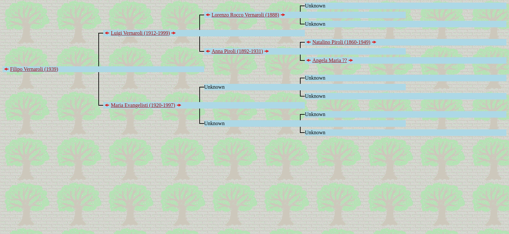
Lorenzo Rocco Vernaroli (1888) (245, 15)
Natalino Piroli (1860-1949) (341, 42)
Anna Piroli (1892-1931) (237, 51)
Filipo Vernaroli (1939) (34, 69)
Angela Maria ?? (329, 60)
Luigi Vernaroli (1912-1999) (140, 33)
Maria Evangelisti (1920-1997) (143, 105)
